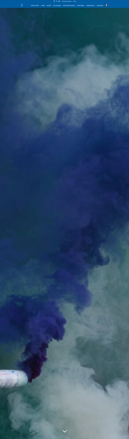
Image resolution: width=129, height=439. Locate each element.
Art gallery (57, 5)
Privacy (74, 1)
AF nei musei (80, 5)
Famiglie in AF (90, 5)
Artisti (49, 5)
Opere (43, 5)
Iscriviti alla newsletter (66, 1)
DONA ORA (100, 5)
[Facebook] (56, 2)
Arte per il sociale (69, 5)
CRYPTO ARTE (35, 5)
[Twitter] (59, 2)
